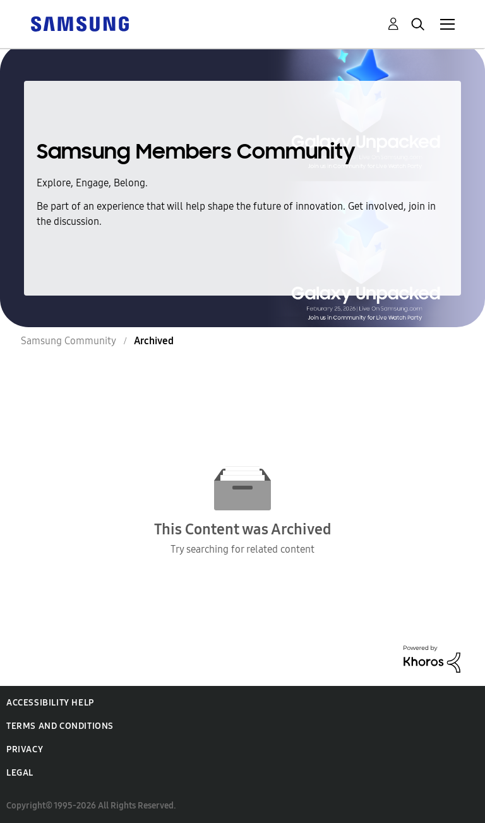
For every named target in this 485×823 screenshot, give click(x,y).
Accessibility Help (50, 702)
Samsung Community (68, 341)
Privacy (24, 749)
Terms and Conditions (60, 726)
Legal (19, 772)
